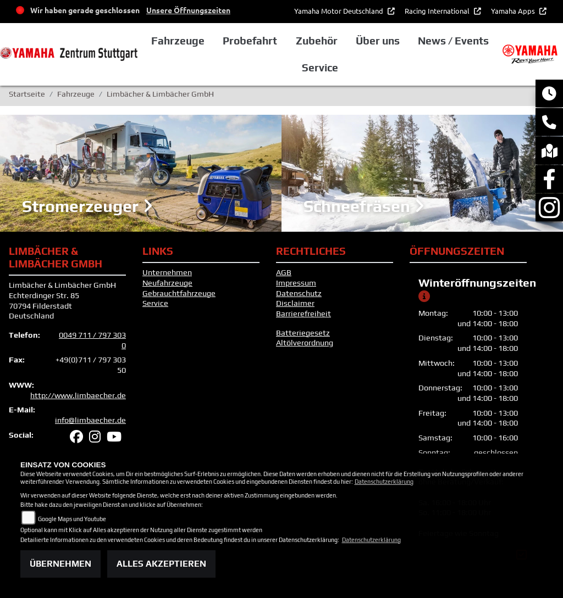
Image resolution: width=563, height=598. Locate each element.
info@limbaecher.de (90, 420)
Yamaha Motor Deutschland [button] (339, 10)
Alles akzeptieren (161, 563)
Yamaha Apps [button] (514, 10)
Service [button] (320, 68)
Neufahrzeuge (167, 282)
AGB (283, 272)
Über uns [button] (378, 41)
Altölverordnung (304, 342)
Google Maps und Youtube (72, 519)
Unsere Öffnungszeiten (188, 10)
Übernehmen (60, 563)
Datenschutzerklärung (384, 481)
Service (155, 303)
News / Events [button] (453, 41)
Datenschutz (299, 293)
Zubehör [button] (317, 41)
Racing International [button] (438, 10)
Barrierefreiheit (303, 313)
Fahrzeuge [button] (178, 41)
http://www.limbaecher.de (78, 395)
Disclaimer (295, 303)
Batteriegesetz (303, 332)
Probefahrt (250, 41)
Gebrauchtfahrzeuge (179, 293)
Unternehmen (167, 272)
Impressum (296, 282)
